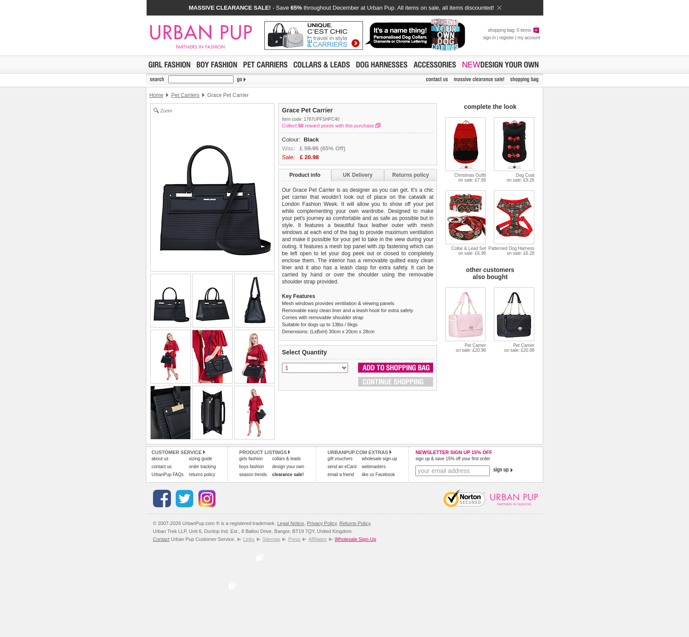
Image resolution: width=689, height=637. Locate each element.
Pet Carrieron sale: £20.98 (471, 348)
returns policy (202, 474)
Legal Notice (290, 523)
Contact (161, 539)
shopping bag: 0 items (514, 30)
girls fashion (251, 458)
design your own (288, 466)
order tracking (202, 466)
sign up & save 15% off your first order (452, 458)
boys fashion (251, 466)
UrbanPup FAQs (168, 474)
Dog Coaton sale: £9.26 (520, 178)
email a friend (341, 474)
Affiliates (317, 539)
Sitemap (271, 539)
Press (294, 539)
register (506, 37)
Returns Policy (354, 523)
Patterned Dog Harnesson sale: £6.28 (511, 251)
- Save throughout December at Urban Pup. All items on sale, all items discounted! (345, 7)
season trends (253, 474)
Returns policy (410, 175)
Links (249, 539)
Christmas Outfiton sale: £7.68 (470, 178)
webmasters (373, 466)
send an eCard (342, 466)
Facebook (378, 474)
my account (529, 37)
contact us (162, 466)
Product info (305, 175)
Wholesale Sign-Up (355, 539)
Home (156, 95)
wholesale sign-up (379, 458)
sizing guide (200, 458)
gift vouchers (340, 458)
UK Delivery (357, 175)
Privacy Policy (322, 523)
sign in (489, 37)
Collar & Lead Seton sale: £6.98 (469, 251)
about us (160, 458)
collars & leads (286, 458)
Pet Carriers (185, 95)
